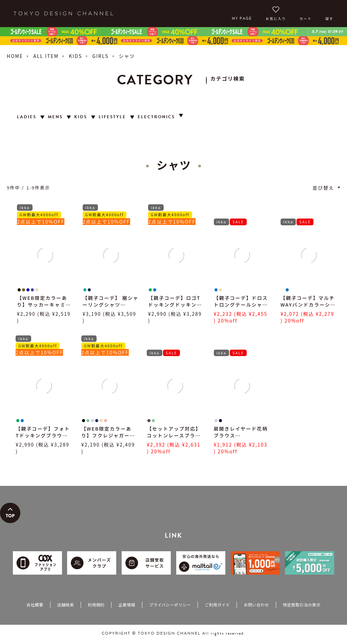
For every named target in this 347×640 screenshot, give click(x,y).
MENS (55, 117)
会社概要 (34, 604)
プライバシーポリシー (170, 604)
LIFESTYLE (112, 117)
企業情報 (126, 604)
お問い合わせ (256, 604)
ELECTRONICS (156, 117)
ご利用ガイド (217, 604)
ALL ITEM (46, 56)
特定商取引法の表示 (302, 604)
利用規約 (96, 604)
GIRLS (100, 56)
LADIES (26, 117)
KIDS (75, 56)
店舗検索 (65, 604)
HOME (15, 56)
